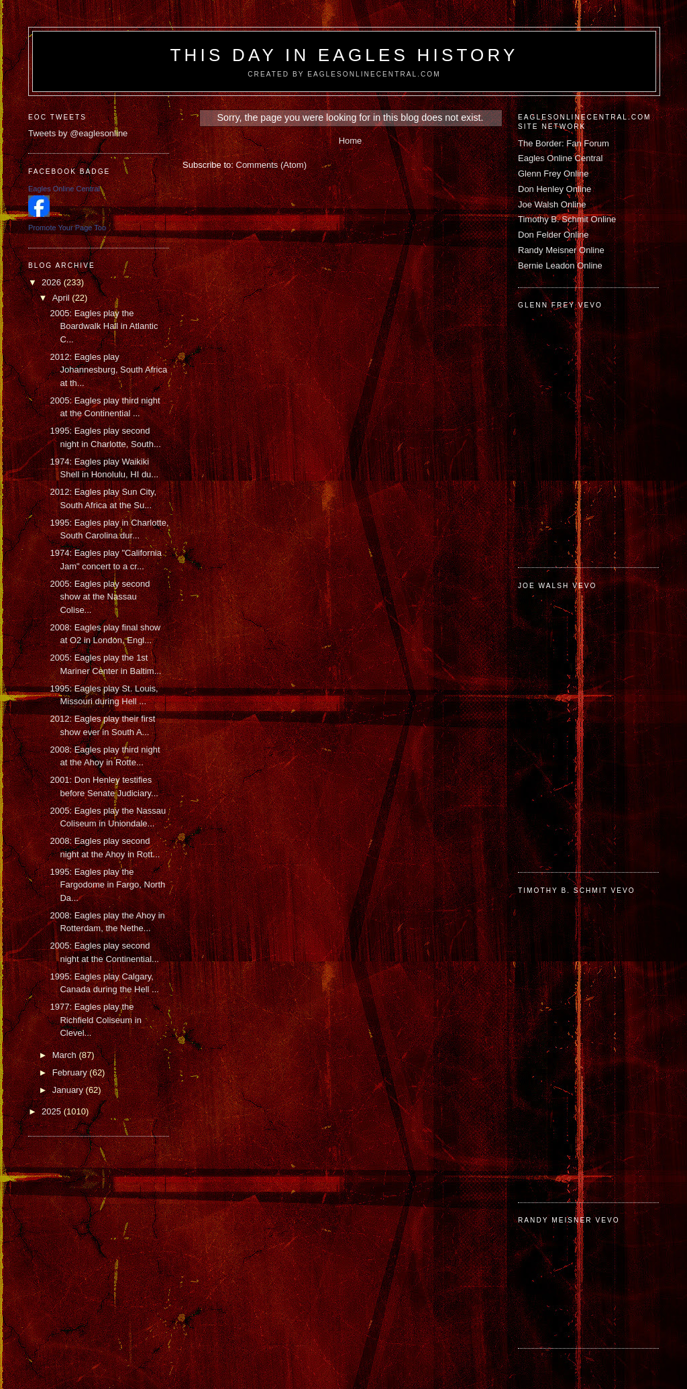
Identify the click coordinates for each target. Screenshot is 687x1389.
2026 (53, 282)
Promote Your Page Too (67, 228)
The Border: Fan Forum (563, 143)
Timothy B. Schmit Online (567, 219)
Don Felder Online (553, 235)
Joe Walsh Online (552, 204)
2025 (53, 1111)
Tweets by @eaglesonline (77, 133)
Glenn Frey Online (553, 174)
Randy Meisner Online (561, 250)
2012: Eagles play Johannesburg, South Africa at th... (108, 370)
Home (350, 141)
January (69, 1090)
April (62, 298)
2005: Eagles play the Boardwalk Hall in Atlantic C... (104, 326)
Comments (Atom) (271, 165)
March (65, 1055)
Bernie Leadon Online (560, 265)
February (71, 1072)
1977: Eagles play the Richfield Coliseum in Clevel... (95, 1020)
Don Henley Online (554, 189)
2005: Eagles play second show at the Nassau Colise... (100, 597)
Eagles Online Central (560, 158)
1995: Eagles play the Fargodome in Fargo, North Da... (107, 885)
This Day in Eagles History (344, 55)
